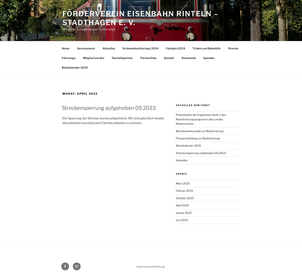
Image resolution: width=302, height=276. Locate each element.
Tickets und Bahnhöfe (207, 48)
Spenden (208, 58)
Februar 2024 (184, 190)
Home (65, 48)
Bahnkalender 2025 (75, 67)
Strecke (233, 48)
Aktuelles (108, 48)
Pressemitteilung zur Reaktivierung (198, 138)
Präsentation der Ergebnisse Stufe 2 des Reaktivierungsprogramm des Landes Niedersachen (201, 119)
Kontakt (169, 58)
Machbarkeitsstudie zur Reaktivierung (200, 131)
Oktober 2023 (185, 198)
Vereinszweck (86, 48)
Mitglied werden (93, 58)
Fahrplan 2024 (175, 48)
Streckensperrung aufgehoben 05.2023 (109, 108)
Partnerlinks (148, 58)
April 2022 (182, 205)
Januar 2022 (184, 212)
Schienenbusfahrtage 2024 (140, 48)
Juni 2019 (182, 220)
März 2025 (183, 183)
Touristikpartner (122, 58)
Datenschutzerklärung (151, 266)
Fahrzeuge (69, 58)
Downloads (189, 58)
